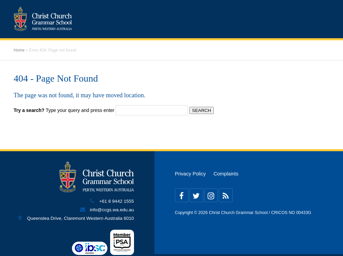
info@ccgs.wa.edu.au (112, 209)
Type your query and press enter (64, 110)
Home (19, 50)
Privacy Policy (190, 173)
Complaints (225, 173)
